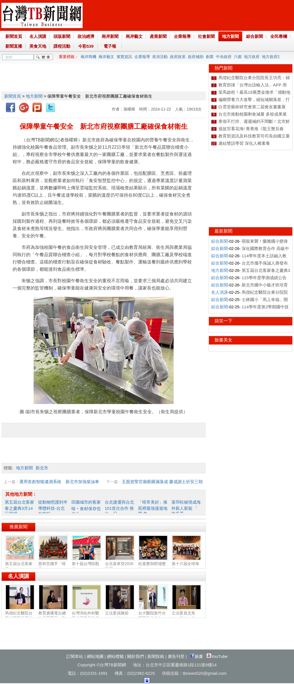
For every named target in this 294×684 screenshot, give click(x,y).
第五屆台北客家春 (20, 564)
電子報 (110, 46)
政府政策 (178, 56)
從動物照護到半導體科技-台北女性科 (52, 508)
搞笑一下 (223, 320)
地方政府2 (271, 56)
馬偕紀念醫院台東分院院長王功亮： (20, 615)
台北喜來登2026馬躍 (120, 564)
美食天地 (37, 46)
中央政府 (224, 56)
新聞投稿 (155, 656)
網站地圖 (95, 656)
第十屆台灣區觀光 (86, 564)
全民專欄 (278, 36)
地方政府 (252, 56)
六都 (238, 56)
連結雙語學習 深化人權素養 (244, 143)
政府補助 (196, 56)
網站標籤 (115, 656)
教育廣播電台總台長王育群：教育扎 (53, 615)
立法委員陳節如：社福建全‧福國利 (120, 616)
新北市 (42, 467)
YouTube (217, 656)
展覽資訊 (124, 56)
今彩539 (86, 46)
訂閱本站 (74, 656)
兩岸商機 (88, 56)
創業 (210, 56)
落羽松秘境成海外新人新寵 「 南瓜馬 (186, 508)
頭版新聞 (61, 36)
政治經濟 (86, 36)
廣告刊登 (176, 656)
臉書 (196, 656)
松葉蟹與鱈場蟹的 (153, 564)
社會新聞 (206, 36)
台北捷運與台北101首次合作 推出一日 (119, 508)
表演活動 (160, 56)
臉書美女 (223, 340)
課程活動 (61, 46)
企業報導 (182, 36)
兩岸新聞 (110, 36)
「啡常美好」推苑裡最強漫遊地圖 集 (152, 508)
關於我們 (135, 656)
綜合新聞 (254, 36)
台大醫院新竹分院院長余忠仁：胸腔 (153, 615)
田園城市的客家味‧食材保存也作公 (86, 508)
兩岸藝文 (134, 36)
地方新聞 (230, 36)
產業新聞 (158, 36)
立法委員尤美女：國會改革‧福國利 (186, 616)
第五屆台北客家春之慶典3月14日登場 (19, 508)
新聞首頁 (13, 36)
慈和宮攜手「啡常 (53, 564)
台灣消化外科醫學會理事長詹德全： (86, 615)
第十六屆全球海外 (186, 564)
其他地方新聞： (21, 494)
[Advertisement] (103, 76)
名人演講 (37, 36)
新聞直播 (13, 46)
